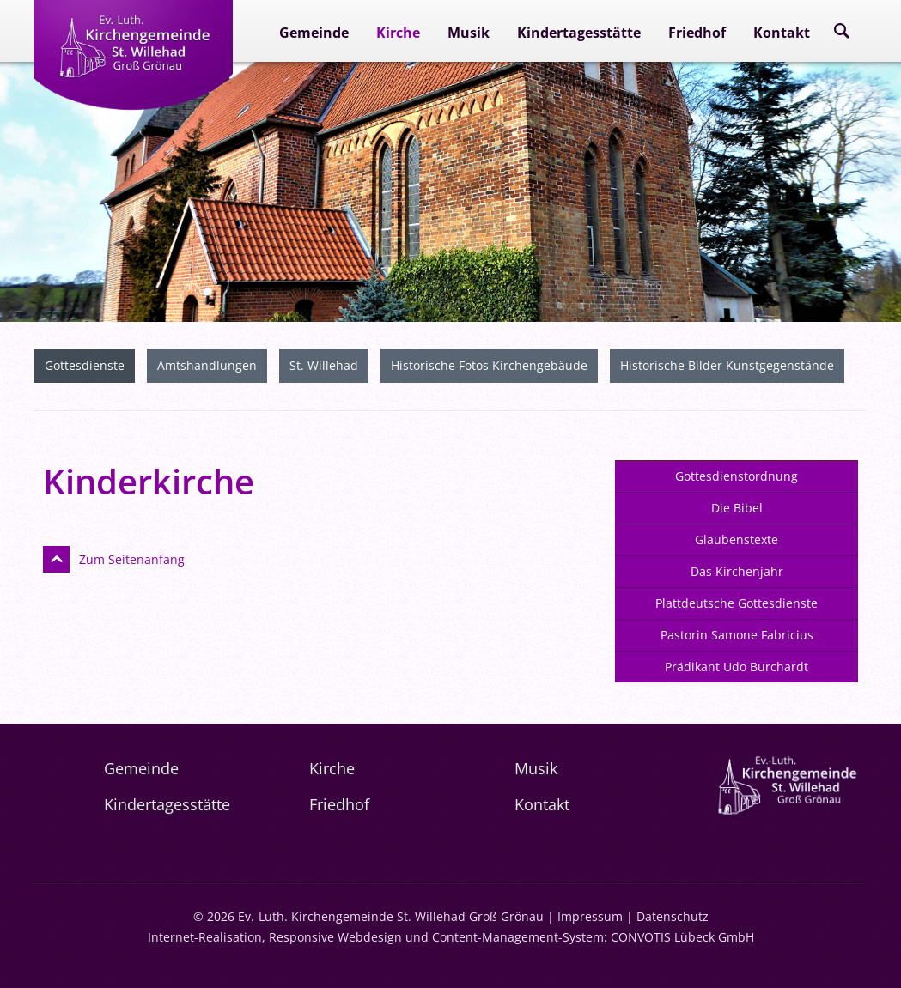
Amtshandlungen (207, 365)
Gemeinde (314, 32)
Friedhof (697, 32)
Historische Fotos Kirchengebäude (489, 365)
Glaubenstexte (736, 539)
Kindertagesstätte (579, 32)
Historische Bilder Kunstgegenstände (727, 365)
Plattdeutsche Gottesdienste (736, 603)
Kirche (398, 32)
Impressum (590, 916)
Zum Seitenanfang (132, 559)
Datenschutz (672, 916)
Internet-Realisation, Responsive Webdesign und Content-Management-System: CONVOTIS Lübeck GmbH (451, 937)
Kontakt (781, 32)
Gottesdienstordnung (736, 476)
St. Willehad (323, 365)
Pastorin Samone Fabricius (737, 635)
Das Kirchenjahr (737, 571)
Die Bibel (737, 508)
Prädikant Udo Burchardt (736, 666)
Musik (468, 32)
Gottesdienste (85, 365)
